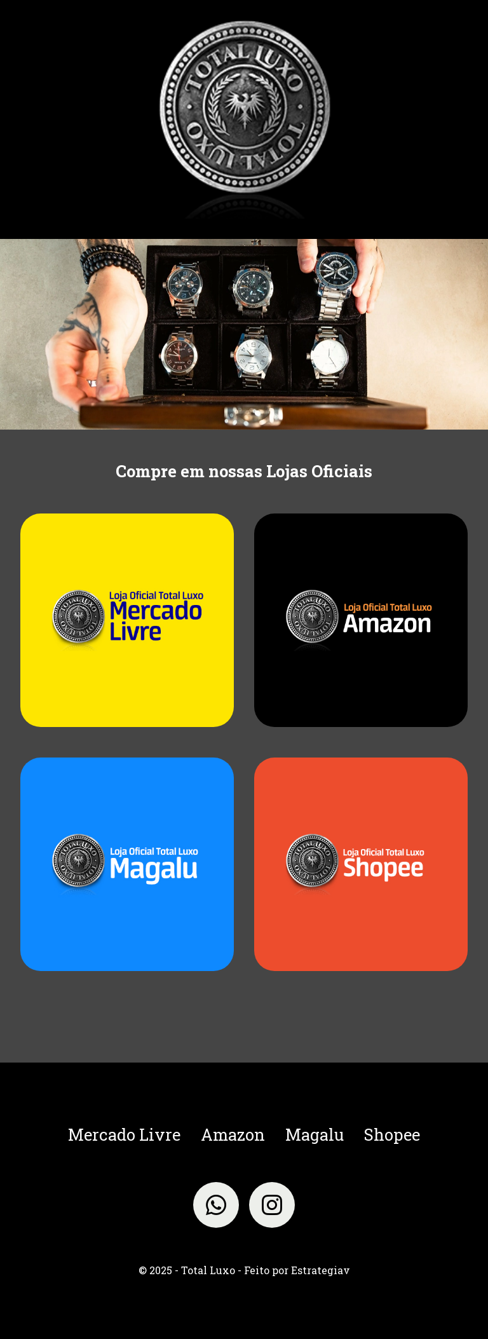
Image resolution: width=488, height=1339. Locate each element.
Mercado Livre (124, 1134)
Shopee (392, 1134)
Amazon (233, 1134)
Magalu (314, 1134)
